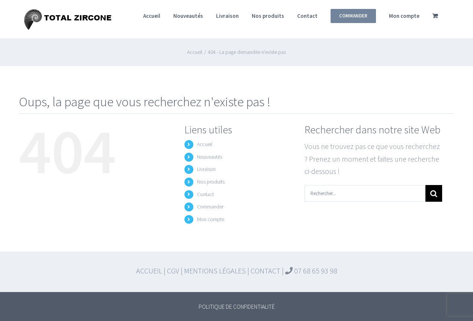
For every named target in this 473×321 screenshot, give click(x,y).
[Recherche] (433, 193)
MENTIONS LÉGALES (215, 270)
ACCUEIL (149, 270)
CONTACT (265, 270)
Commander (210, 206)
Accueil (204, 144)
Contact (205, 194)
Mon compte (210, 219)
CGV (173, 270)
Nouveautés (209, 156)
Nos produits (211, 181)
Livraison (206, 169)
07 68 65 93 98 (315, 270)
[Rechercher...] (365, 193)
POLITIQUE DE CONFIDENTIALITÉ (237, 306)
